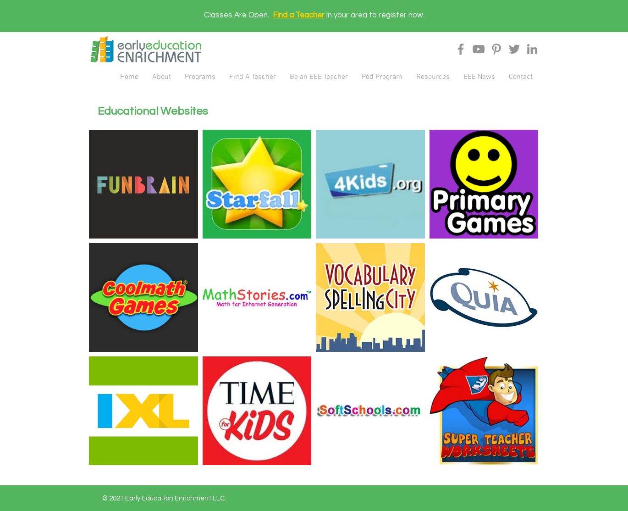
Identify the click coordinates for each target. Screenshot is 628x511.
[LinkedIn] (532, 49)
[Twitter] (514, 49)
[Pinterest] (496, 49)
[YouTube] (478, 49)
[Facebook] (460, 49)
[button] (161, 77)
